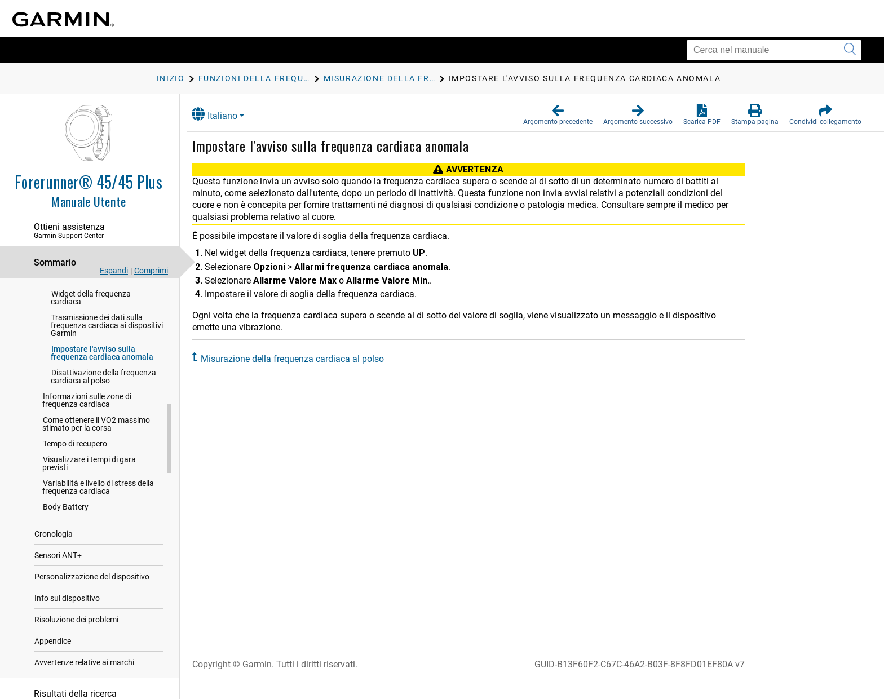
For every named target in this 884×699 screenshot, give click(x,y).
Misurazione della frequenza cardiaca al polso (300, 358)
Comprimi (151, 270)
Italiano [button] (223, 114)
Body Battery (66, 519)
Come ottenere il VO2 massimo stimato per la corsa (96, 436)
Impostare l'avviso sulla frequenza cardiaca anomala (102, 365)
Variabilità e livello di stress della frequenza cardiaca (98, 499)
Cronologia (53, 546)
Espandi (114, 270)
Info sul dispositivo (67, 610)
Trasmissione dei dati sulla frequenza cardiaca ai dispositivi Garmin (107, 337)
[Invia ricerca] (849, 50)
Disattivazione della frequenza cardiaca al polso (103, 389)
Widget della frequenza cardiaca (91, 310)
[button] (558, 115)
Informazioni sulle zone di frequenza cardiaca (86, 412)
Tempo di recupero (75, 456)
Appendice (52, 653)
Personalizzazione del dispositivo (91, 589)
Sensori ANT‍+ (58, 567)
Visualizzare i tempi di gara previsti (89, 475)
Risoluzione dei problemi (76, 631)
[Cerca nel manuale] (774, 50)
